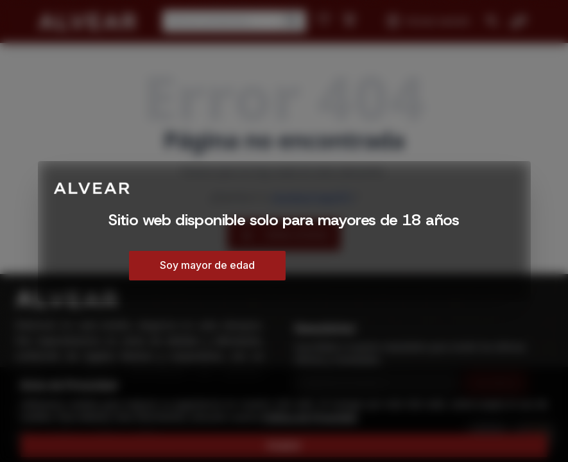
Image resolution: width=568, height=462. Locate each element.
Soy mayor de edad (207, 265)
